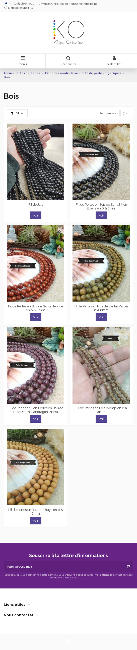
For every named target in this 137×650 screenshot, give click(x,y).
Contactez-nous (24, 4)
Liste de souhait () (18, 8)
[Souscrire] (128, 566)
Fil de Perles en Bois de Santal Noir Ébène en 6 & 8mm (101, 206)
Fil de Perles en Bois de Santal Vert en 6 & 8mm (101, 308)
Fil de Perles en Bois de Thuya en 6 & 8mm (35, 512)
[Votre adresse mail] (64, 566)
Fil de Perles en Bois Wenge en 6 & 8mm (101, 410)
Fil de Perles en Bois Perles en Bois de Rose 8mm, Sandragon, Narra (35, 410)
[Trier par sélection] (108, 113)
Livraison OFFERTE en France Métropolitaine (68, 4)
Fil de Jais (35, 204)
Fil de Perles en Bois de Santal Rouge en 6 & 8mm (35, 308)
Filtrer (17, 113)
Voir (35, 215)
